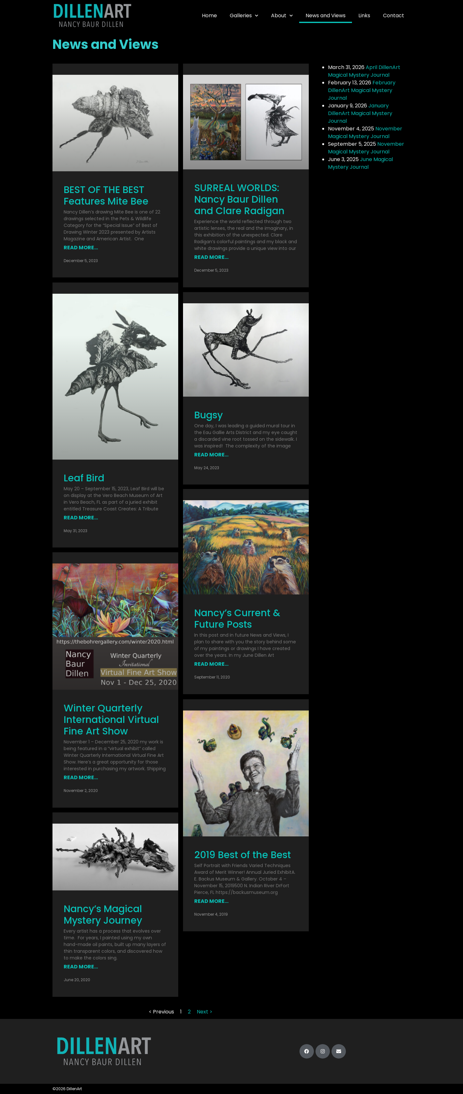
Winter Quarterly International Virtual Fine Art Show (111, 719)
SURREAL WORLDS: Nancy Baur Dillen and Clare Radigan (240, 199)
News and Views (326, 15)
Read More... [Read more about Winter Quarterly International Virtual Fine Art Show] (81, 777)
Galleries (244, 15)
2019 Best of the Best (242, 855)
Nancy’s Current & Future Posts (237, 619)
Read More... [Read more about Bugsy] (211, 454)
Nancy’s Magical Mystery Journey (103, 914)
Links (364, 15)
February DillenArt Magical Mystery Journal (361, 90)
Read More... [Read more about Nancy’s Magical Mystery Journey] (81, 966)
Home (209, 15)
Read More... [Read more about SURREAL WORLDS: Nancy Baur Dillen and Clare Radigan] (211, 257)
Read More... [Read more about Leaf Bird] (81, 517)
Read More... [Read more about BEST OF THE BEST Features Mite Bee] (81, 247)
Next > (204, 1011)
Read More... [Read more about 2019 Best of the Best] (211, 901)
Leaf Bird (84, 478)
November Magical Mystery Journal (365, 132)
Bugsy (208, 415)
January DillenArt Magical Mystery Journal (360, 113)
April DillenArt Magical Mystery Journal (364, 71)
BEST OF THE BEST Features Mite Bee (106, 195)
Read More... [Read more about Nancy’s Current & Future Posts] (211, 664)
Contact (393, 15)
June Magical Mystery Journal (360, 163)
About (282, 15)
